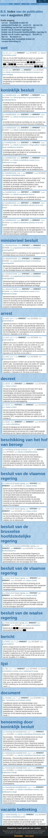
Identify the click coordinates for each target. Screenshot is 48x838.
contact (35, 4)
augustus (16, 15)
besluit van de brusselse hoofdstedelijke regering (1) (24, 32)
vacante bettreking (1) (11, 41)
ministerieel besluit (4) (11, 25)
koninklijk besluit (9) (19, 23)
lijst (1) (5, 37)
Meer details (29, 836)
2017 (27, 15)
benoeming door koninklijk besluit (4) (18, 39)
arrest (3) (27, 25)
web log (25, 4)
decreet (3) (37, 25)
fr (45, 1)
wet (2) (5, 23)
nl (40, 1)
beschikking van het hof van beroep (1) (18, 27)
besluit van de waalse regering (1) (16, 34)
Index (11, 11)
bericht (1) (37, 34)
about (17, 4)
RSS (11, 4)
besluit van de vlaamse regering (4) (17, 30)
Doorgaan (18, 836)
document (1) (15, 37)
